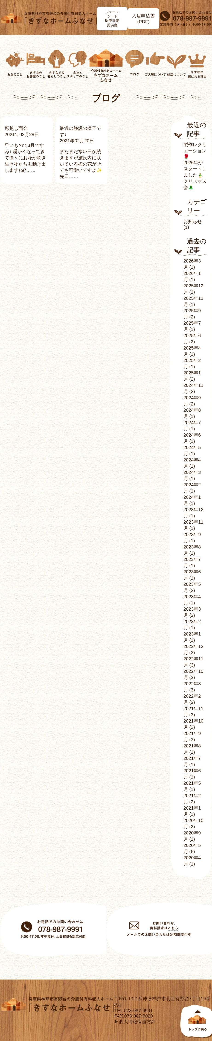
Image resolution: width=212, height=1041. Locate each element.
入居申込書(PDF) (143, 18)
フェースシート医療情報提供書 (112, 18)
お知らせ (192, 221)
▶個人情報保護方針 (135, 1021)
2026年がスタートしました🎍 (194, 169)
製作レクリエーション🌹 (194, 150)
